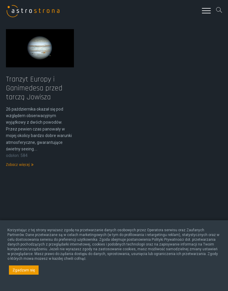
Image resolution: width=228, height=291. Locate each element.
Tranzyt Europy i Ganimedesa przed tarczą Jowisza (34, 94)
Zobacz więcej (19, 171)
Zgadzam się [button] (23, 270)
